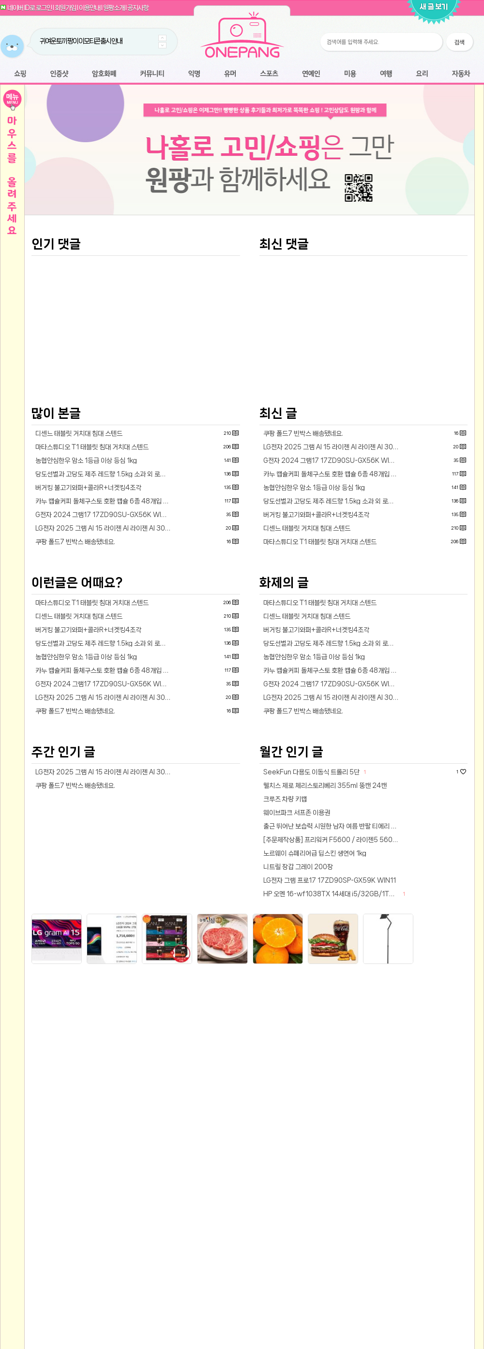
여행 (386, 74)
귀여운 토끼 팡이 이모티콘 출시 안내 (81, 41)
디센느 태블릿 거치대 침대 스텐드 (78, 568)
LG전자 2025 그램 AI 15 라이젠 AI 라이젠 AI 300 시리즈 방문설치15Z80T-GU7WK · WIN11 (105, 663)
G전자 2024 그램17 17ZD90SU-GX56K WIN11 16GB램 (105, 650)
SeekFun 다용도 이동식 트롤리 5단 (311, 907)
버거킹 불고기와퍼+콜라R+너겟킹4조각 (88, 623)
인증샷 (59, 74)
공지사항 (138, 7)
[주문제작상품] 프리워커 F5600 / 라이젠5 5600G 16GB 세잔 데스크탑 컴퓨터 (333, 975)
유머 (230, 74)
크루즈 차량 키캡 (285, 934)
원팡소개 (113, 7)
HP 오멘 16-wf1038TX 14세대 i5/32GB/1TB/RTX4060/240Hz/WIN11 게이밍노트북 (333, 1029)
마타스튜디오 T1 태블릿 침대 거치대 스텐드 (92, 582)
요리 (422, 74)
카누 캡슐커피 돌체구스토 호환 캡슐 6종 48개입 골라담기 (105, 636)
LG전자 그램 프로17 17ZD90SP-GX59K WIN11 (329, 1015)
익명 (194, 74)
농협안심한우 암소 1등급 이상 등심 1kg (86, 596)
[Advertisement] (249, 294)
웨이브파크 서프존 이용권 (296, 948)
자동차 (461, 74)
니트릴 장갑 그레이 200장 (298, 1002)
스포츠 (269, 74)
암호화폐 (104, 74)
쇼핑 (20, 74)
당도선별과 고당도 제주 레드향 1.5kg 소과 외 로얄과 (103, 609)
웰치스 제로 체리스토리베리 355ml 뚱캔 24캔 (325, 921)
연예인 (311, 74)
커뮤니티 (152, 74)
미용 (350, 74)
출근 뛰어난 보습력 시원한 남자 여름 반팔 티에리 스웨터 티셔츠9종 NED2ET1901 (333, 961)
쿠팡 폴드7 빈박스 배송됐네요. (75, 677)
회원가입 (65, 7)
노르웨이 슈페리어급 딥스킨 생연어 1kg (314, 988)
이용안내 (89, 7)
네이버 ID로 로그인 (29, 7)
